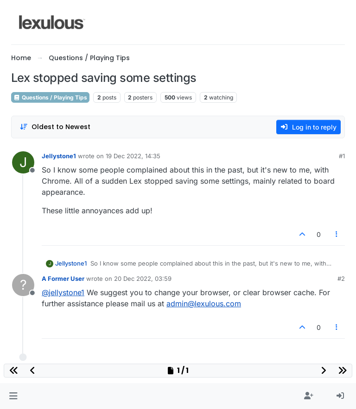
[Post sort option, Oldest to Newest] (55, 127)
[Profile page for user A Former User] (23, 285)
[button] (13, 396)
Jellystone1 (59, 156)
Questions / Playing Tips (50, 97)
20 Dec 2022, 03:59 (143, 278)
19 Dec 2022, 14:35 (133, 156)
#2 (341, 278)
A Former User (63, 278)
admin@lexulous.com (203, 303)
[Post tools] (337, 234)
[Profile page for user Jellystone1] (23, 162)
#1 (342, 156)
